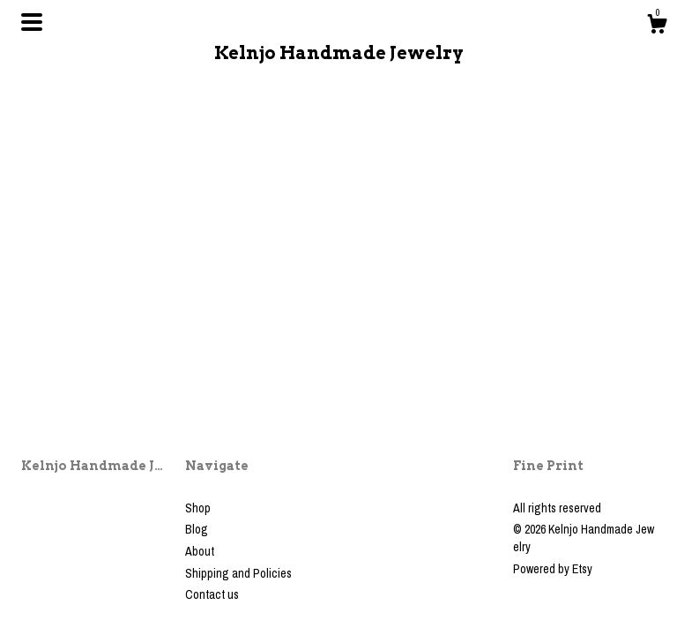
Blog (196, 529)
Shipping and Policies (238, 573)
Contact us (212, 594)
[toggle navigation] (31, 22)
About (199, 551)
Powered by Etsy (552, 569)
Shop (198, 508)
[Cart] (656, 26)
